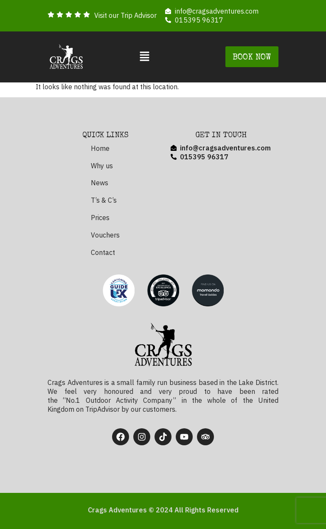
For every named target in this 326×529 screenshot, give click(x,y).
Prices (100, 217)
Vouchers (105, 235)
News (99, 182)
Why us (102, 165)
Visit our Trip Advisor (125, 15)
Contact (103, 252)
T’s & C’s (104, 200)
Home (100, 148)
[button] (144, 57)
